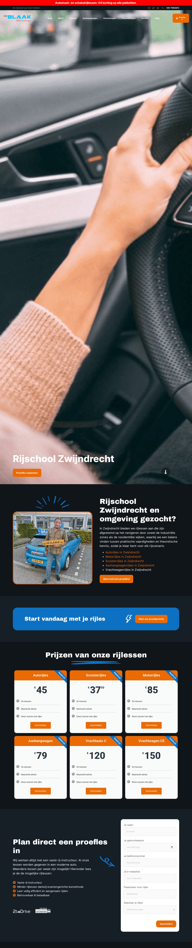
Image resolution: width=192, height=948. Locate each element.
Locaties (145, 18)
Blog (157, 18)
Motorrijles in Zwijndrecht (123, 556)
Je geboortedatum (134, 840)
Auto (50, 18)
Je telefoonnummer (134, 856)
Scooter (73, 18)
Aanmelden (40, 725)
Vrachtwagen (109, 18)
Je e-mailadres (132, 871)
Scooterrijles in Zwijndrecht (124, 561)
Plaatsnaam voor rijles (136, 887)
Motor (61, 18)
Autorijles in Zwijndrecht (122, 552)
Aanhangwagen (90, 18)
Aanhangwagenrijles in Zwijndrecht (129, 565)
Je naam (128, 825)
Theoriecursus (128, 18)
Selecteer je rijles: (133, 902)
